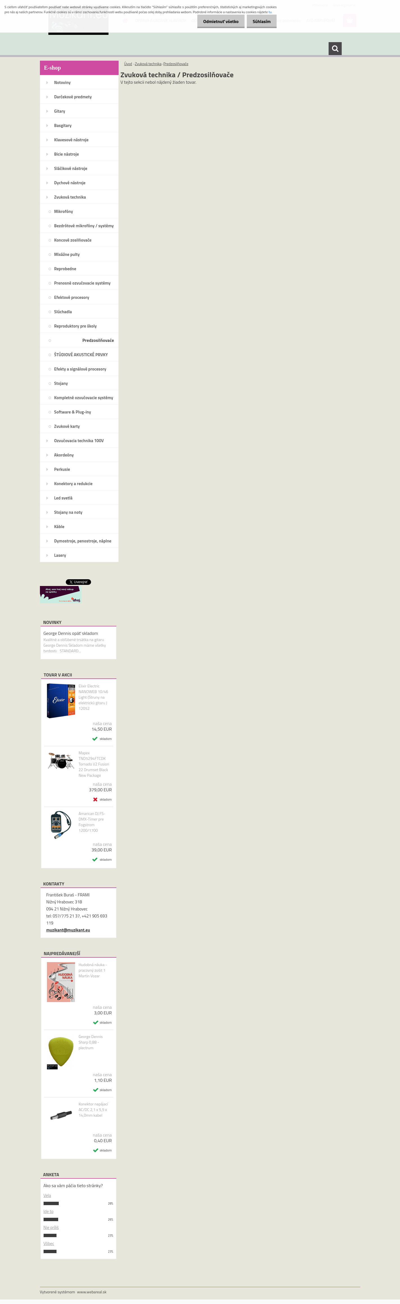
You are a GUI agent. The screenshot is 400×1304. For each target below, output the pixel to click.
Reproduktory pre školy (75, 326)
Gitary (59, 111)
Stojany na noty (68, 512)
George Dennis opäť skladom (71, 633)
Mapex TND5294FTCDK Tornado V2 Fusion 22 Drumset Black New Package (93, 764)
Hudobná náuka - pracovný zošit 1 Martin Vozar (92, 970)
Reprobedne (65, 268)
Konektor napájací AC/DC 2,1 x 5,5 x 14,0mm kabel (93, 1109)
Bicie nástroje (66, 154)
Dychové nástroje (70, 183)
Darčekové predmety (73, 97)
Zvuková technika (70, 197)
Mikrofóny (63, 211)
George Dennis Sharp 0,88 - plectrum (90, 1042)
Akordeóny (64, 455)
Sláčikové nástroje (70, 168)
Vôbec (49, 1243)
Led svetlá (63, 498)
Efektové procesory (71, 297)
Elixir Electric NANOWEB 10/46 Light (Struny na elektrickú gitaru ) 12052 (93, 697)
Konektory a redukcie (73, 483)
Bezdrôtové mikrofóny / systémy (84, 225)
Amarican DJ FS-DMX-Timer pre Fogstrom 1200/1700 (91, 822)
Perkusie (62, 469)
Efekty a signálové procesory (80, 369)
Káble (59, 526)
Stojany (61, 383)
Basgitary (63, 125)
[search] (335, 48)
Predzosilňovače (98, 340)
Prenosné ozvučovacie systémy (82, 283)
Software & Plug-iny (72, 412)
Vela (47, 1195)
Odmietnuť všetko (217, 21)
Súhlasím (261, 21)
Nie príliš (51, 1227)
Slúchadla (63, 311)
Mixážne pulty (67, 254)
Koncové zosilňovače (73, 240)
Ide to (49, 1211)
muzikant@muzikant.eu (68, 930)
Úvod (128, 64)
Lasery (60, 555)
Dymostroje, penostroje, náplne (83, 541)
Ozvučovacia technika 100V (79, 440)
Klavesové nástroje (71, 140)
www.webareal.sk (92, 1292)
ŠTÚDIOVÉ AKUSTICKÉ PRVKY (81, 354)
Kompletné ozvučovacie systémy (83, 397)
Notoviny (62, 82)
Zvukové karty (67, 426)
